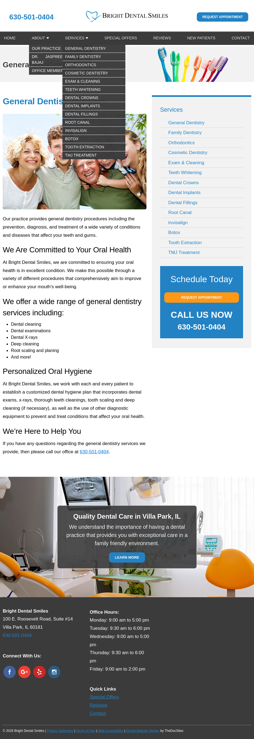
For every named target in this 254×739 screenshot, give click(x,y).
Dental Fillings (183, 202)
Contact (241, 38)
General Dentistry (186, 122)
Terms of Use (86, 731)
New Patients (201, 38)
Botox (174, 232)
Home (10, 38)
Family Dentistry (185, 132)
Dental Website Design (142, 731)
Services (75, 38)
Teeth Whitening (185, 172)
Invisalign (178, 222)
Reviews (162, 38)
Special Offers (121, 38)
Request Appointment (222, 17)
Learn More (127, 557)
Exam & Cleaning (186, 162)
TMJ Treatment (184, 252)
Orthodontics (181, 142)
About (38, 38)
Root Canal (180, 212)
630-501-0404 (31, 17)
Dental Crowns (183, 182)
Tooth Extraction (185, 242)
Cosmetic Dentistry (187, 152)
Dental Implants (184, 192)
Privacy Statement (60, 731)
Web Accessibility (110, 731)
